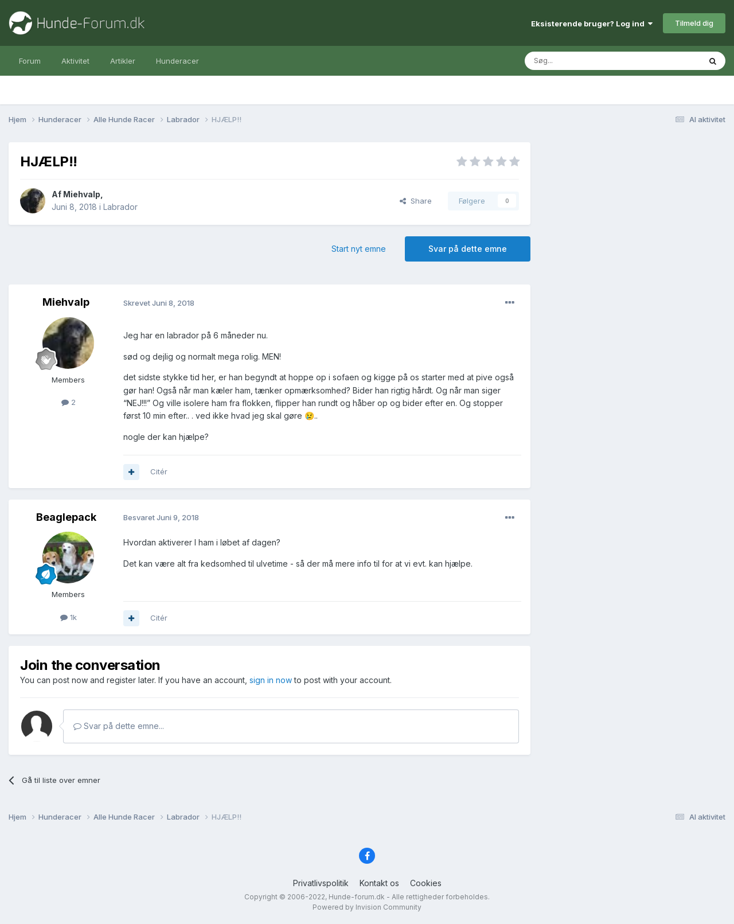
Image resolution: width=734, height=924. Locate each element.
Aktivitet (75, 60)
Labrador (120, 207)
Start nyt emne (358, 249)
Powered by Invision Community (367, 907)
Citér (158, 471)
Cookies (426, 883)
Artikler (122, 60)
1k (68, 617)
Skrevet (158, 302)
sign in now (270, 680)
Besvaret (161, 517)
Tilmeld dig (694, 23)
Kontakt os (379, 883)
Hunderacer (177, 60)
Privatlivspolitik (321, 883)
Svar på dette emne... (118, 726)
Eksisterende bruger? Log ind (592, 23)
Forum (30, 60)
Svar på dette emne (467, 249)
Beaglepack (66, 517)
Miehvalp (81, 194)
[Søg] (583, 61)
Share (416, 200)
